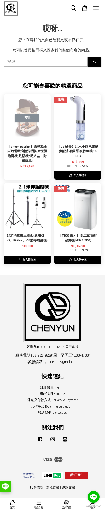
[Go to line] (94, 497)
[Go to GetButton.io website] (93, 506)
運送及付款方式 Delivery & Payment (52, 400)
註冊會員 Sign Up (52, 387)
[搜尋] (46, 62)
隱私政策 (52, 487)
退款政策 (68, 487)
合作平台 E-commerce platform (52, 406)
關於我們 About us (53, 394)
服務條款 (36, 487)
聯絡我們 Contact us (52, 413)
